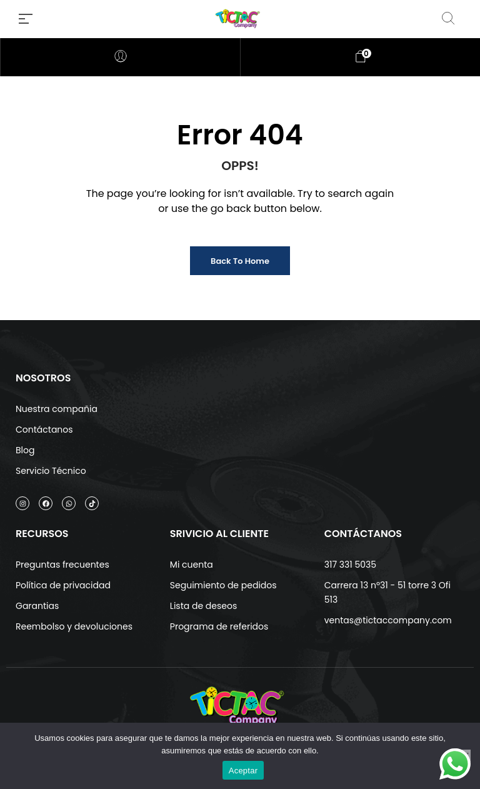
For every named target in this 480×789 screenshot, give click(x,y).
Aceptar (243, 770)
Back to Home (240, 261)
